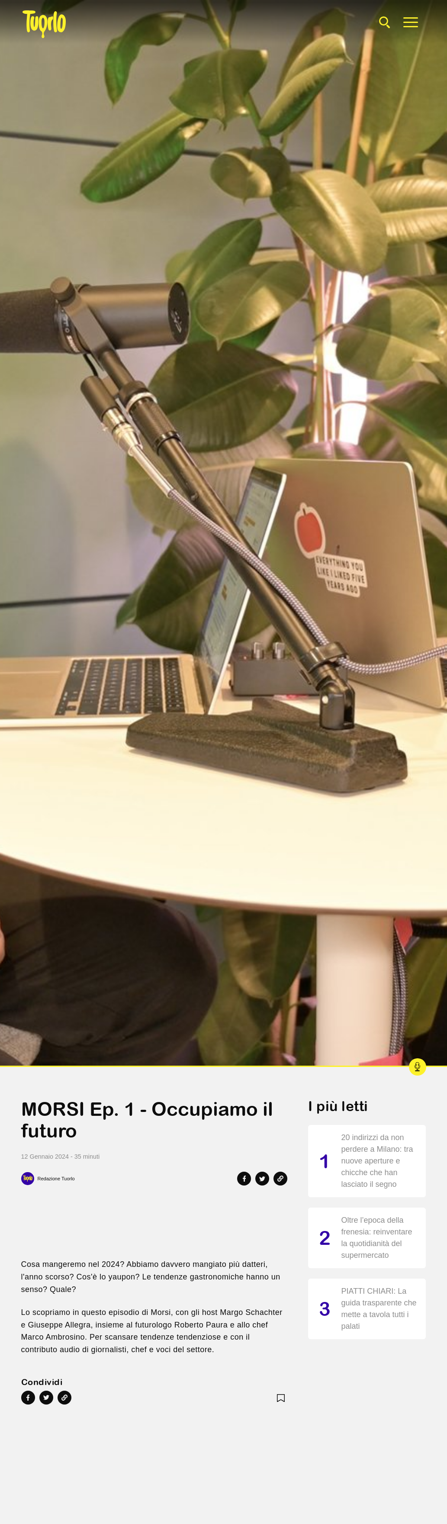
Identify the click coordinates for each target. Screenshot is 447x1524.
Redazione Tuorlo (56, 1178)
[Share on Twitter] (262, 1179)
